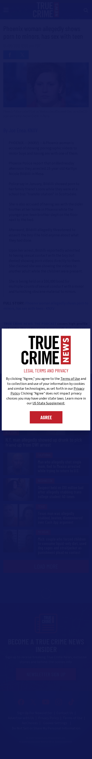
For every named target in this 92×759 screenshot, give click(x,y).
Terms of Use (70, 378)
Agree (46, 417)
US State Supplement (48, 403)
